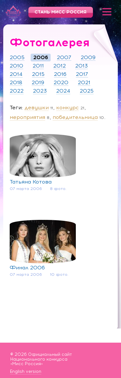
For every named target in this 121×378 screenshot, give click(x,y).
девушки (37, 107)
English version (25, 371)
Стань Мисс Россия (60, 12)
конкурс (67, 107)
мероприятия (27, 117)
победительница (75, 117)
